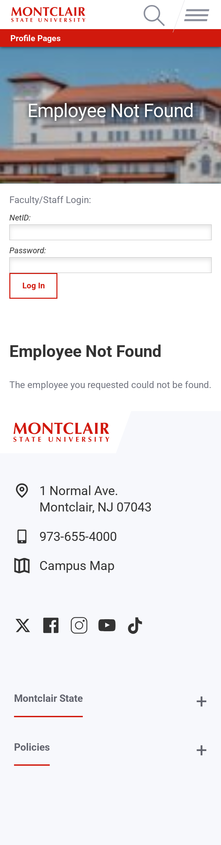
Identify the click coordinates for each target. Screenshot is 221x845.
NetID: (110, 226)
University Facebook (51, 625)
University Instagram (79, 625)
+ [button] (201, 701)
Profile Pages (35, 38)
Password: (110, 259)
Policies (32, 747)
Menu (194, 6)
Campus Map (64, 565)
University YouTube (107, 625)
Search (154, 6)
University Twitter (23, 625)
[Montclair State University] (48, 14)
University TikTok (135, 625)
